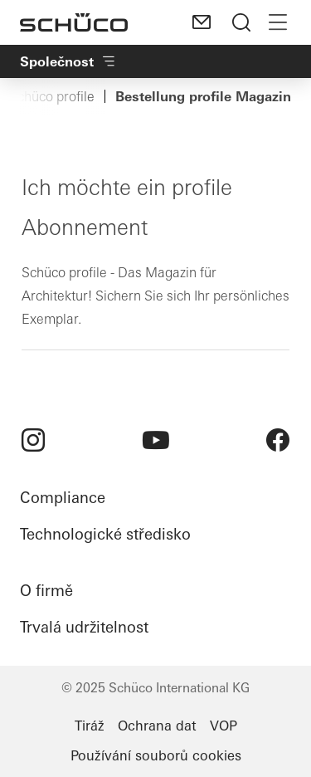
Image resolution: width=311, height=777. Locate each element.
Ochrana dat (157, 725)
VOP (223, 725)
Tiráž (89, 725)
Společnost (68, 61)
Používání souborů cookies (155, 755)
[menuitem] (33, 440)
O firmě (46, 590)
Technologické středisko (105, 534)
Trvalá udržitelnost (84, 627)
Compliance (62, 497)
